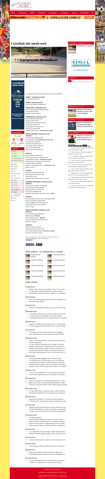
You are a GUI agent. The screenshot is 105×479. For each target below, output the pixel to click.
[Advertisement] (81, 93)
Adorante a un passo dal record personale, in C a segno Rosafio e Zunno (50, 324)
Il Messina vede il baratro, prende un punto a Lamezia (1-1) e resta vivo (49, 348)
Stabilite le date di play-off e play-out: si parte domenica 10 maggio (48, 407)
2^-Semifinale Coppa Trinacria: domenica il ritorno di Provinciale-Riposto (50, 314)
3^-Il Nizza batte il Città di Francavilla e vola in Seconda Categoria (48, 326)
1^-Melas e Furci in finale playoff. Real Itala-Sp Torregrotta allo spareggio (50, 411)
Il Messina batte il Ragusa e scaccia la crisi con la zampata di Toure (48, 425)
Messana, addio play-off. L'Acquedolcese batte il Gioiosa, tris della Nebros (50, 346)
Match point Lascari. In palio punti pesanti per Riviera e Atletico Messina (50, 382)
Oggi (70, 80)
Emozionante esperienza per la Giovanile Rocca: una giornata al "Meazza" (50, 393)
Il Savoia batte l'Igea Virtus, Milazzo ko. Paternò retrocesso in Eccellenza (50, 350)
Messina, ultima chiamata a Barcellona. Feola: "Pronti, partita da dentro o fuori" (52, 289)
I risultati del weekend (58, 254)
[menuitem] (92, 13)
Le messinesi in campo (35, 237)
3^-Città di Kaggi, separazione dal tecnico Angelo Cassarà (46, 291)
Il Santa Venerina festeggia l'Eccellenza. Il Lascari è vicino (46, 419)
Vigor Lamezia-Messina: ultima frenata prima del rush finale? (46, 334)
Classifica (15, 148)
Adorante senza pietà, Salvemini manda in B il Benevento (45, 452)
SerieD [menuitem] (32, 13)
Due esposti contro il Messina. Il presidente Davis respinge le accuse (49, 362)
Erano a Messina (73, 133)
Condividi (30, 244)
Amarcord (71, 106)
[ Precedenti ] (18, 145)
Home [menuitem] (13, 13)
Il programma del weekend (36, 301)
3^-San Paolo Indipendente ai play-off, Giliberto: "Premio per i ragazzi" (49, 374)
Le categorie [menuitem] (64, 13)
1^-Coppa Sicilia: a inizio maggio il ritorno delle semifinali (45, 316)
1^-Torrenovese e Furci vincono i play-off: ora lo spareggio (46, 332)
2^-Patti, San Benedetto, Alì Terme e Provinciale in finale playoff (47, 409)
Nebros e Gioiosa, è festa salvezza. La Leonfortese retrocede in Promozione (51, 421)
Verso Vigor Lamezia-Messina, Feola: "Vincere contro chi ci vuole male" (50, 352)
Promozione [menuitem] (53, 13)
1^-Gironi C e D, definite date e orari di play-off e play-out (45, 462)
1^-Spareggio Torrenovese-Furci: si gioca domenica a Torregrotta (48, 318)
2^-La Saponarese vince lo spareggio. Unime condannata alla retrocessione (51, 431)
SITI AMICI (47, 472)
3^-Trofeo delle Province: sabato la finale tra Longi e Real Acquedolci (49, 391)
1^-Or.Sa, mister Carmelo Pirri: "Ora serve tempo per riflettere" (47, 372)
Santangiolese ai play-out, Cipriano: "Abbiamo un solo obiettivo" (47, 293)
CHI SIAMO (41, 472)
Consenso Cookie (48, 469)
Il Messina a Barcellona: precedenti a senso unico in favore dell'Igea (48, 307)
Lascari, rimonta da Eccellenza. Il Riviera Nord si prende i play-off (48, 340)
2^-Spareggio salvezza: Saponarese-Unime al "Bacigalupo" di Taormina (50, 454)
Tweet (39, 244)
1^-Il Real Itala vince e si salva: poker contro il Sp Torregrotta (46, 360)
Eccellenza (71, 119)
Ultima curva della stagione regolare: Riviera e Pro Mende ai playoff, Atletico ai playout (54, 299)
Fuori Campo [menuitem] (85, 13)
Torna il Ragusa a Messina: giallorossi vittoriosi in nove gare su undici (49, 446)
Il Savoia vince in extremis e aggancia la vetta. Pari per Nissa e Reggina (50, 423)
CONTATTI (61, 472)
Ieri (73, 80)
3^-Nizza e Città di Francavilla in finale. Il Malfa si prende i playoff (48, 384)
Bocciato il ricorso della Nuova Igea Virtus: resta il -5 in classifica (47, 366)
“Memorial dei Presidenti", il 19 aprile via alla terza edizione (46, 399)
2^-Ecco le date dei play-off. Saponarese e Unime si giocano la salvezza (50, 460)
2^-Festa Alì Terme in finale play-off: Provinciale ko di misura (46, 344)
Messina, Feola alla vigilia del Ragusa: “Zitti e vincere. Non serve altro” (49, 433)
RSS (66, 472)
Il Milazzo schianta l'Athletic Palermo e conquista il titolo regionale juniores (50, 364)
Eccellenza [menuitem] (41, 13)
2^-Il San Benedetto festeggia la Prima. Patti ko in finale (45, 358)
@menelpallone (45, 238)
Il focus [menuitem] (74, 13)
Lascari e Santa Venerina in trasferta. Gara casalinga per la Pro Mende (49, 440)
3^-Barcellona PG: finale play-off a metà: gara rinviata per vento (47, 401)
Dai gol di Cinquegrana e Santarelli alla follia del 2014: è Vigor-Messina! (50, 381)
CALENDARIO (54, 472)
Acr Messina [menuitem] (22, 13)
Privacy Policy (57, 469)
